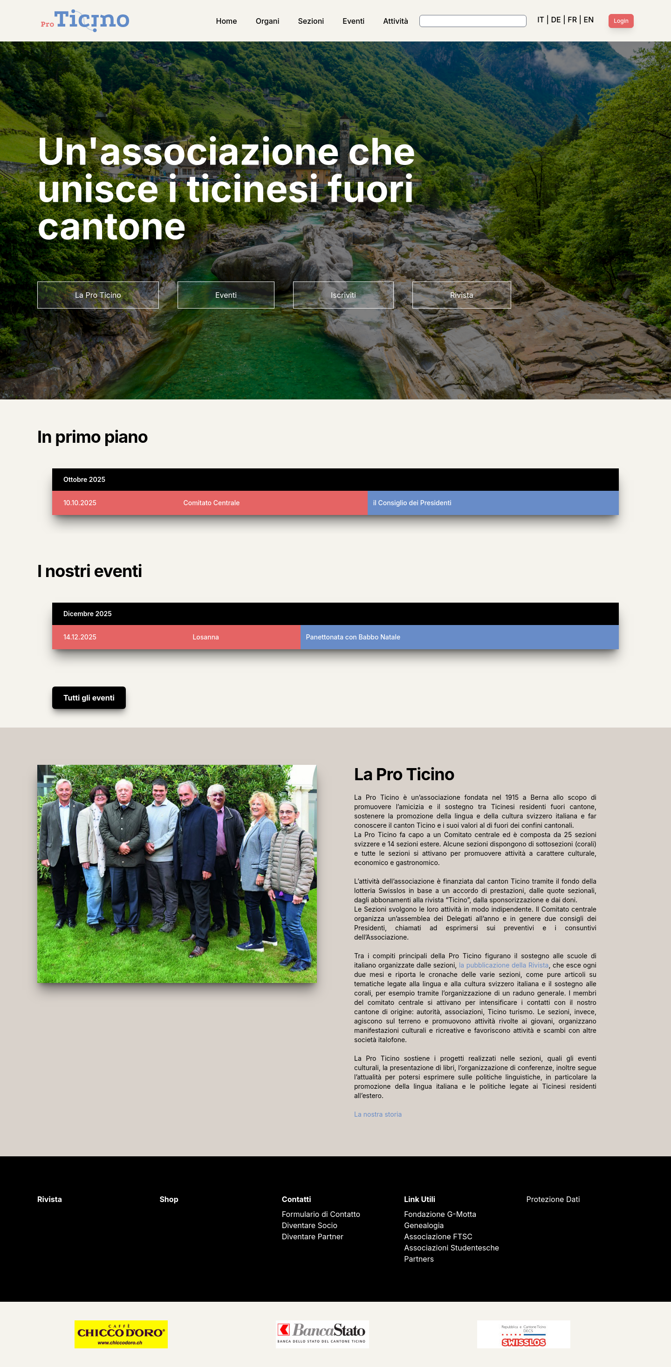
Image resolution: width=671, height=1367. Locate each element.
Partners (419, 1259)
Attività (395, 21)
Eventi (353, 21)
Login (621, 20)
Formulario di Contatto (321, 1214)
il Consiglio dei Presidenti (412, 503)
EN (589, 19)
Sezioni (311, 21)
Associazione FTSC (438, 1236)
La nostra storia (378, 1114)
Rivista (461, 295)
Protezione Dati (553, 1199)
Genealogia (424, 1225)
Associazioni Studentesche (451, 1247)
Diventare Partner (312, 1236)
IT (540, 19)
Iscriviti (343, 295)
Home (226, 21)
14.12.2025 (79, 637)
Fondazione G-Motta (440, 1214)
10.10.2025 (79, 503)
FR (572, 19)
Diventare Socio (309, 1225)
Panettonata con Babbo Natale (353, 637)
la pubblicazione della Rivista (504, 965)
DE (556, 19)
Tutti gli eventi (89, 697)
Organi (268, 21)
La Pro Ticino (98, 295)
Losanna (205, 637)
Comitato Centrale (211, 503)
